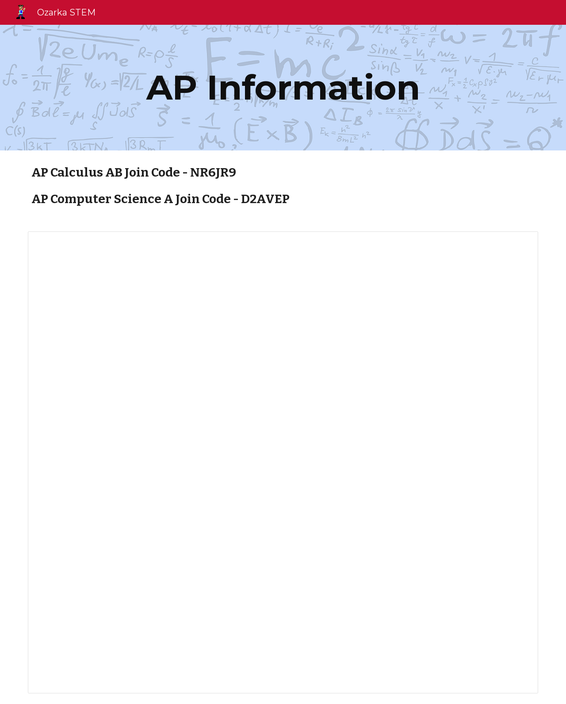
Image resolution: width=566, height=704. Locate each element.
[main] (283, 87)
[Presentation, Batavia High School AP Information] (283, 462)
